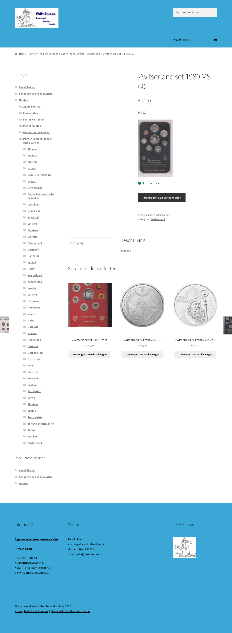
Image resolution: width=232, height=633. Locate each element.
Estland (32, 223)
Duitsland (33, 204)
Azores (32, 168)
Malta (31, 320)
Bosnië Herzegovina (39, 175)
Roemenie (33, 378)
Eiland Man (34, 211)
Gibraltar (33, 236)
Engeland (33, 217)
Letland (32, 294)
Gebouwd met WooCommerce (70, 611)
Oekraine (33, 346)
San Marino (34, 391)
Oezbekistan (35, 352)
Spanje (32, 410)
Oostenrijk (34, 359)
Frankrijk (33, 230)
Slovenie (33, 404)
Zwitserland (93, 53)
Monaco (32, 333)
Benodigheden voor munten (35, 93)
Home (22, 53)
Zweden (32, 436)
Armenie (32, 162)
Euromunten (30, 113)
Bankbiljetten (27, 87)
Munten (33, 53)
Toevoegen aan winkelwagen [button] (90, 354)
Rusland (32, 385)
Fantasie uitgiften (33, 119)
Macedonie (34, 307)
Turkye (32, 430)
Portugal (33, 372)
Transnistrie (35, 417)
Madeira (32, 314)
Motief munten (32, 126)
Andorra (32, 155)
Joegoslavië (35, 275)
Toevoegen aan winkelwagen (161, 197)
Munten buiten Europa (36, 132)
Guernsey (33, 249)
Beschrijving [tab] (76, 243)
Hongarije (33, 256)
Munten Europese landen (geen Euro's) (62, 53)
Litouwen (33, 301)
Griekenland (35, 243)
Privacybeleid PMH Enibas (31, 611)
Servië (31, 397)
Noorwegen (34, 339)
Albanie (32, 149)
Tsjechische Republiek (41, 423)
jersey (31, 269)
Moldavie (33, 327)
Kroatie (32, 288)
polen (31, 365)
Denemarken (35, 187)
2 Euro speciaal (32, 106)
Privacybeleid (24, 548)
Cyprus (32, 181)
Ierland (32, 262)
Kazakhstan (35, 282)
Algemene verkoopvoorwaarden (36, 539)
